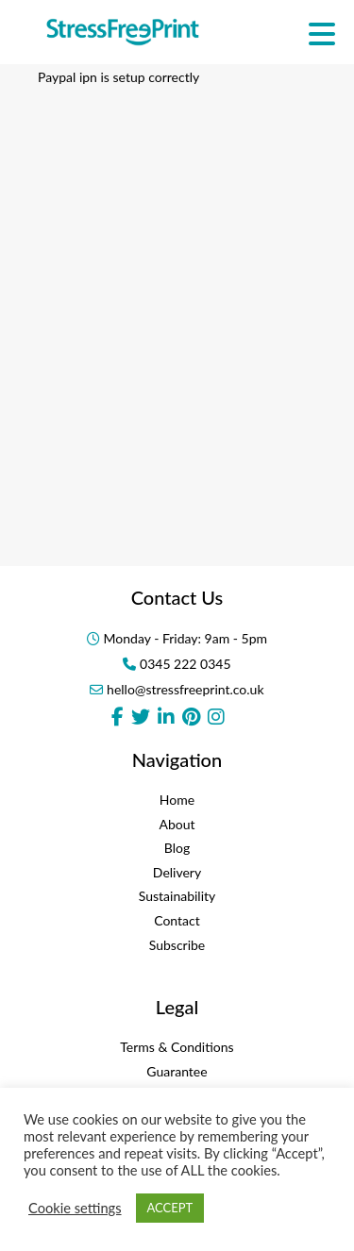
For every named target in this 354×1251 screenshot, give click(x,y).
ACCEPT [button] (170, 1207)
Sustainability (177, 896)
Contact (177, 920)
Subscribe (177, 945)
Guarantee (176, 1071)
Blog (177, 848)
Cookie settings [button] (75, 1208)
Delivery (177, 872)
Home (177, 800)
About (176, 824)
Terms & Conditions (176, 1047)
